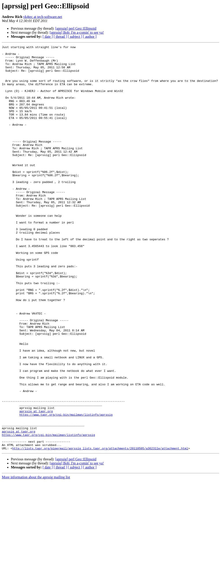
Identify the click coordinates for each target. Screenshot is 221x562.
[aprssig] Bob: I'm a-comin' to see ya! (77, 32)
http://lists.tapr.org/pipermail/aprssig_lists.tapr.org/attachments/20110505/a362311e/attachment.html (100, 529)
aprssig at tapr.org (36, 485)
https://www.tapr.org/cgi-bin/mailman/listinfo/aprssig (65, 489)
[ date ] (48, 36)
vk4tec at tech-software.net (42, 17)
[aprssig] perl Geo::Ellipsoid (75, 28)
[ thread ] (60, 36)
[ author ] (90, 36)
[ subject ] (75, 36)
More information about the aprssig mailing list (36, 558)
